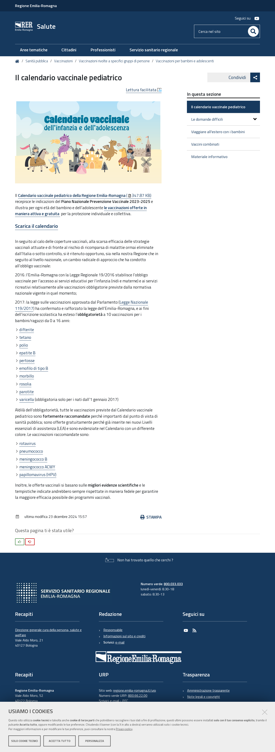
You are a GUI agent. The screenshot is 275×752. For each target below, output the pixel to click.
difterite (26, 329)
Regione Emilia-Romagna (36, 6)
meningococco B (33, 459)
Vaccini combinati (205, 144)
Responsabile (112, 629)
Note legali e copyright (203, 696)
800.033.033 (173, 583)
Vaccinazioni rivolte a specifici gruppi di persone (114, 61)
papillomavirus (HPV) (37, 474)
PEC (125, 700)
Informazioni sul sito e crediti (124, 636)
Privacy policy (124, 729)
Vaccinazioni (63, 61)
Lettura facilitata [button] (144, 90)
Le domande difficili (224, 119)
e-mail (119, 642)
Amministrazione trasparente (208, 690)
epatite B (27, 353)
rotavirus (27, 443)
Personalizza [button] (94, 741)
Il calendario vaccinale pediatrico (218, 107)
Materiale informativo (209, 157)
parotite (26, 391)
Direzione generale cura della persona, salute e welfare (48, 632)
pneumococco (31, 451)
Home (18, 61)
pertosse (27, 360)
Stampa (151, 517)
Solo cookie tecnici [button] (24, 741)
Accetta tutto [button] (59, 741)
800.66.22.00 (137, 695)
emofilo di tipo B (33, 368)
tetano (25, 337)
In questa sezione (204, 94)
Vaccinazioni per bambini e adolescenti (185, 61)
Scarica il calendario (36, 226)
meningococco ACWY (37, 467)
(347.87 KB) (84, 195)
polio (23, 345)
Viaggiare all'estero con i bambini (218, 132)
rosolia (25, 384)
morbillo (26, 376)
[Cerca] (253, 31)
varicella (26, 399)
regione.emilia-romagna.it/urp (134, 690)
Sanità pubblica (37, 61)
